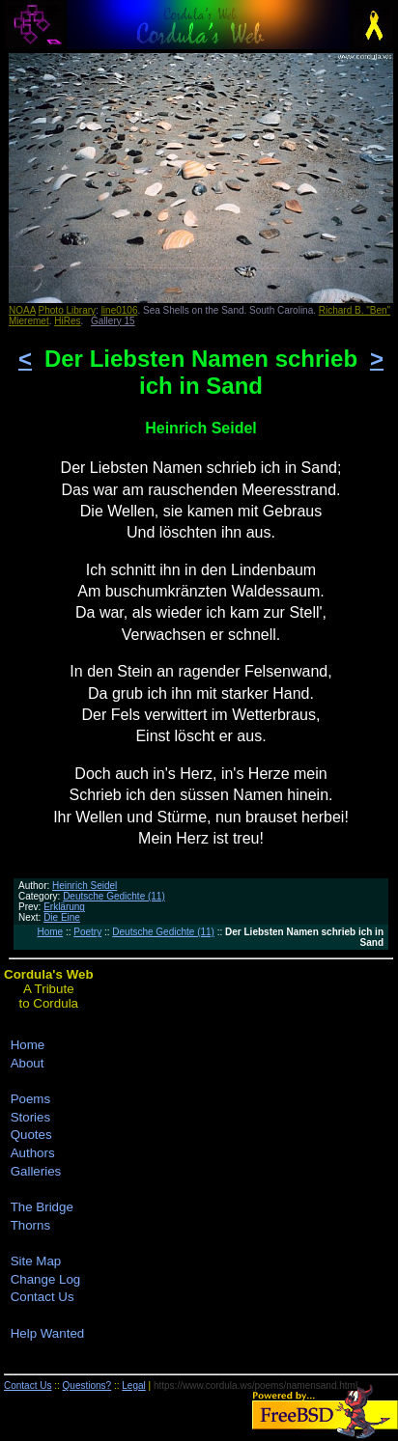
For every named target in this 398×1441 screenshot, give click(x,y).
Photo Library (67, 310)
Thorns (30, 1225)
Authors (33, 1153)
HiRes (67, 321)
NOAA (22, 310)
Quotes (31, 1134)
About (27, 1063)
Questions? (87, 1385)
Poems (30, 1099)
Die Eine (61, 917)
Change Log (46, 1279)
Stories (30, 1117)
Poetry (87, 932)
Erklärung (64, 906)
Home (50, 932)
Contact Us (42, 1296)
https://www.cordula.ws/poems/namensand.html (255, 1385)
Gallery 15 (113, 321)
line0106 (119, 310)
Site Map (36, 1261)
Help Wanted (48, 1333)
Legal (133, 1385)
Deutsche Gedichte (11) (114, 896)
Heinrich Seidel (84, 885)
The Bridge (42, 1207)
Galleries (36, 1171)
